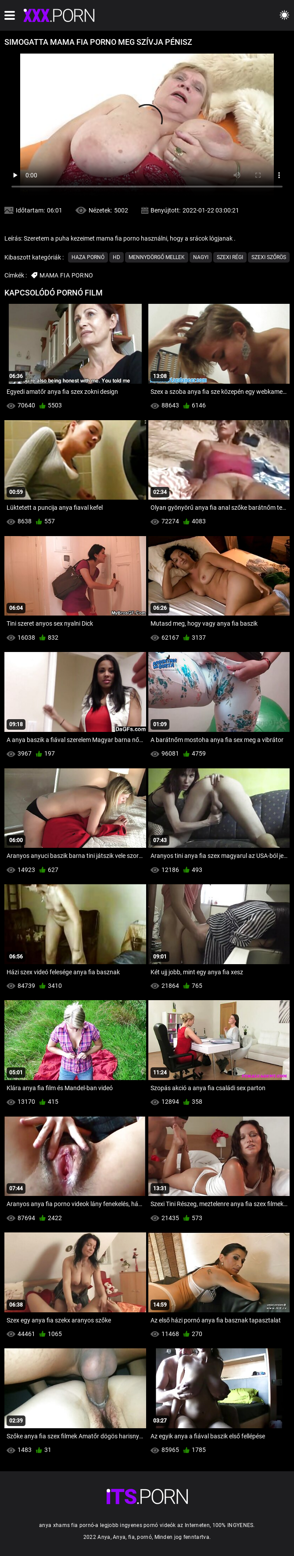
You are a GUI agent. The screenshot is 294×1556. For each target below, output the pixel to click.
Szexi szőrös (268, 257)
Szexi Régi (230, 257)
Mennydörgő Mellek (157, 257)
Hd (116, 257)
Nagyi (200, 257)
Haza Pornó (88, 257)
